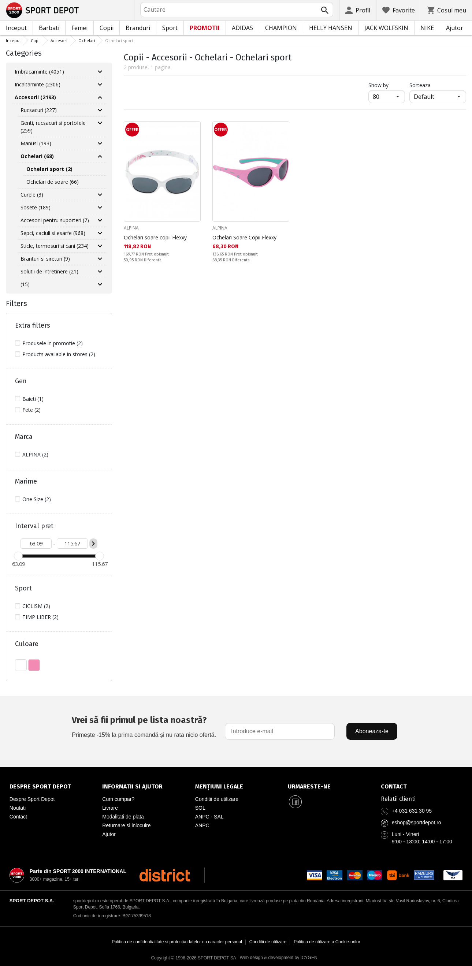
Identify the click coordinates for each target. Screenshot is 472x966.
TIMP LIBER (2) (40, 616)
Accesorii (59, 40)
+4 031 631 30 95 (412, 811)
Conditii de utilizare (216, 799)
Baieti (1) (33, 398)
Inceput (16, 28)
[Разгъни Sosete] (100, 207)
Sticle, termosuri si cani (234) (55, 245)
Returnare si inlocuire (126, 825)
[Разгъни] (100, 284)
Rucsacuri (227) (39, 110)
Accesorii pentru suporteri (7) (55, 220)
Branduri (138, 28)
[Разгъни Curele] (100, 195)
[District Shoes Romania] (165, 875)
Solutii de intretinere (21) (49, 271)
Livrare (110, 808)
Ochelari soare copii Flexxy (155, 237)
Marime (26, 481)
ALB (21, 665)
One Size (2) (36, 499)
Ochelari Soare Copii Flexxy (244, 237)
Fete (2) (31, 409)
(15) (25, 284)
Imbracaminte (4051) (39, 71)
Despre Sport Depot (32, 799)
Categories (24, 53)
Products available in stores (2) (58, 354)
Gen (21, 381)
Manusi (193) (36, 143)
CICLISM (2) (36, 606)
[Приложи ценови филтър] (93, 543)
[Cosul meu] (446, 10)
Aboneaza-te (372, 731)
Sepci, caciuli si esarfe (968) (53, 233)
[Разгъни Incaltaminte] (100, 84)
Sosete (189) (36, 207)
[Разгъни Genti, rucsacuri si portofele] (100, 123)
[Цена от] (36, 543)
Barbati (49, 28)
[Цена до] (72, 543)
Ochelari (86, 40)
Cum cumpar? (118, 799)
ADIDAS (242, 28)
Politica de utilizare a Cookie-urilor (327, 941)
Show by (386, 85)
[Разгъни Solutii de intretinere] (100, 271)
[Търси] (324, 10)
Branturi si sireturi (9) (45, 258)
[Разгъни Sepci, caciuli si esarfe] (100, 233)
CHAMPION (281, 28)
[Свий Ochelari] (100, 156)
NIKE (427, 28)
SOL (200, 808)
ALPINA (131, 228)
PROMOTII (205, 28)
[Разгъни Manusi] (100, 143)
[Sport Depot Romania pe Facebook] (295, 802)
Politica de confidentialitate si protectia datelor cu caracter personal (177, 941)
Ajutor (454, 28)
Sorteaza (420, 85)
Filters (16, 303)
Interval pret (34, 526)
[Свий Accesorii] (100, 97)
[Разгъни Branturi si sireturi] (100, 259)
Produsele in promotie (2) (52, 343)
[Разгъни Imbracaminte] (100, 72)
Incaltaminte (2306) (37, 84)
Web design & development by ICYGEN (278, 957)
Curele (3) (32, 194)
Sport (170, 28)
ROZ (34, 665)
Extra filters (32, 325)
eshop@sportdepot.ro (416, 822)
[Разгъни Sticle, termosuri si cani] (100, 246)
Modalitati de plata (123, 817)
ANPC (202, 825)
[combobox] (236, 9)
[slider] (18, 556)
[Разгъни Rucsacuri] (100, 110)
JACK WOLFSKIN (386, 28)
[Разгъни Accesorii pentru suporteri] (100, 220)
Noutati (18, 808)
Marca (24, 437)
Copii (107, 28)
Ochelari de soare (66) (52, 181)
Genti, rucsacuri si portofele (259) (53, 126)
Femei (79, 28)
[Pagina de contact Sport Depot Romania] (422, 786)
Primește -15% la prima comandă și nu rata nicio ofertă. (144, 725)
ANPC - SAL (209, 817)
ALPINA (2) (35, 454)
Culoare (26, 644)
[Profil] (357, 10)
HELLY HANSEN (330, 28)
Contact (18, 817)
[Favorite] (398, 10)
